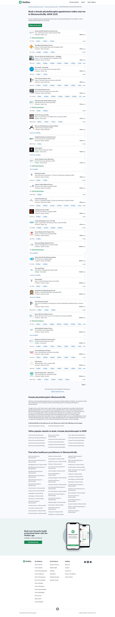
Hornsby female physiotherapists (56, 442)
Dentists (52, 570)
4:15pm (38, 74)
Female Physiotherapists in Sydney (36, 426)
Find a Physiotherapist (41, 570)
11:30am (45, 85)
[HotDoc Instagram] (90, 562)
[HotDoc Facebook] (85, 562)
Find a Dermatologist (40, 589)
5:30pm (80, 368)
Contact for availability (57, 132)
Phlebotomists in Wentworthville (76, 464)
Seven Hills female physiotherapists (76, 435)
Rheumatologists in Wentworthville (76, 493)
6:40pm (45, 216)
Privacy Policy (69, 577)
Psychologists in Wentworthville (75, 479)
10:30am (46, 96)
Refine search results (35, 25)
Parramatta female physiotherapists (56, 447)
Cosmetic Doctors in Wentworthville (37, 505)
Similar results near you (57, 391)
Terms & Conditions (70, 574)
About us (67, 564)
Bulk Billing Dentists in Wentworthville (37, 464)
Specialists (53, 574)
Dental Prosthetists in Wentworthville (37, 513)
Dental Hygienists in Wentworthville (37, 510)
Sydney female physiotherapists (35, 435)
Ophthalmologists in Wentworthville (56, 502)
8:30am (39, 121)
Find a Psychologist (40, 580)
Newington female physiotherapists (56, 444)
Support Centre (54, 580)
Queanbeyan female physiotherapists (37, 437)
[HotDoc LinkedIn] (88, 562)
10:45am (45, 205)
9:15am (53, 121)
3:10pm (39, 144)
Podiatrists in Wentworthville (75, 474)
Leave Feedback (39, 601)
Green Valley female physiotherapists (77, 437)
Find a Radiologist (39, 592)
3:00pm (80, 85)
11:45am (66, 205)
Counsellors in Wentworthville (35, 508)
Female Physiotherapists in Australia (35, 6)
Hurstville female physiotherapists (76, 445)
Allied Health (53, 567)
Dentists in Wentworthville (54, 456)
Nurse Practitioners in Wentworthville (57, 491)
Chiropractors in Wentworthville (36, 498)
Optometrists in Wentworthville (55, 505)
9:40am (38, 110)
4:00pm (73, 346)
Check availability (57, 169)
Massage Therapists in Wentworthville (57, 484)
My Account (38, 595)
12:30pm (46, 52)
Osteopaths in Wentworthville (55, 511)
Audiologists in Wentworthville (35, 493)
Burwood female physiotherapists (36, 440)
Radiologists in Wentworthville (75, 482)
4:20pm (80, 63)
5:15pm (45, 74)
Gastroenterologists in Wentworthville (57, 477)
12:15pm (73, 205)
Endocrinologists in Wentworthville (56, 471)
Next (83, 384)
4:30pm (80, 346)
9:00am (39, 96)
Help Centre (38, 598)
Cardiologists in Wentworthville (35, 496)
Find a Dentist (38, 567)
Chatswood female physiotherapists (56, 439)
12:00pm (39, 52)
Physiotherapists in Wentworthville (76, 467)
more (83, 41)
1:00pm (53, 52)
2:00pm (66, 63)
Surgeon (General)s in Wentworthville (77, 504)
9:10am (46, 121)
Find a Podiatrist (39, 574)
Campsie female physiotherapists (76, 443)
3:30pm (38, 286)
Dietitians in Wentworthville (55, 464)
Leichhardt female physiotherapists (36, 443)
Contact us (68, 570)
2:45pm (45, 41)
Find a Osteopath (39, 586)
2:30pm (73, 85)
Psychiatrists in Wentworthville (75, 476)
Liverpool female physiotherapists (76, 440)
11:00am (38, 85)
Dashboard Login (54, 577)
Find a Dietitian (39, 583)
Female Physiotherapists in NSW (51, 6)
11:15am (52, 205)
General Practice (54, 564)
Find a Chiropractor (40, 577)
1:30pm (59, 85)
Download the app (33, 542)
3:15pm (52, 41)
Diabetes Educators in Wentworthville (57, 461)
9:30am (38, 63)
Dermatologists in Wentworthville (56, 458)
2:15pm (38, 41)
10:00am (45, 63)
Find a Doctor (38, 564)
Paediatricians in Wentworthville (56, 514)
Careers (67, 567)
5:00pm (45, 286)
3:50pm (73, 63)
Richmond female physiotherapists (36, 445)
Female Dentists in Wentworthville (36, 488)
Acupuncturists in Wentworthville (36, 490)
